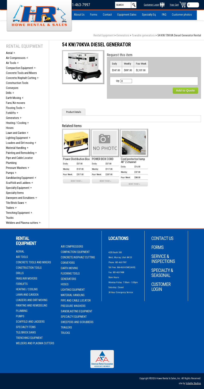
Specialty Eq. (149, 14)
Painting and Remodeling (20, 153)
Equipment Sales (126, 14)
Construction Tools (17, 83)
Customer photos (182, 14)
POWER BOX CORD (102, 159)
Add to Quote (185, 90)
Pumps (10, 173)
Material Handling (16, 148)
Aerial (9, 53)
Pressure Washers (16, 168)
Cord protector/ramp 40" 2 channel (133, 160)
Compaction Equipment (19, 68)
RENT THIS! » (76, 181)
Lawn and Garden (16, 133)
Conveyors (12, 88)
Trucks (10, 218)
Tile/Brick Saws (15, 203)
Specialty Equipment (17, 188)
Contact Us (162, 238)
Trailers (10, 208)
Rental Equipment (104, 35)
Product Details (73, 112)
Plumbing (11, 163)
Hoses (10, 128)
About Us (79, 14)
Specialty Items (15, 193)
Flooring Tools (14, 108)
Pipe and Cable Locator (19, 158)
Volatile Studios (193, 383)
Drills (9, 93)
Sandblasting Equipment (20, 178)
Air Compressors (16, 58)
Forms (93, 14)
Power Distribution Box (76, 159)
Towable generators (143, 35)
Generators (122, 35)
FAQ (164, 14)
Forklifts (11, 113)
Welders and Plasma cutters (22, 223)
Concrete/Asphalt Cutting (21, 78)
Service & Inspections (163, 259)
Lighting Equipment (17, 138)
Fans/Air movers (15, 103)
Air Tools (11, 63)
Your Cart (174, 4)
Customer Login (151, 4)
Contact (107, 14)
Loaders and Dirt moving (20, 143)
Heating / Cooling (16, 123)
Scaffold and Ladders (18, 183)
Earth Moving (13, 98)
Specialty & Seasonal (162, 273)
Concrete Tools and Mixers (21, 73)
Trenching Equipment (18, 213)
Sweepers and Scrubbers (20, 198)
